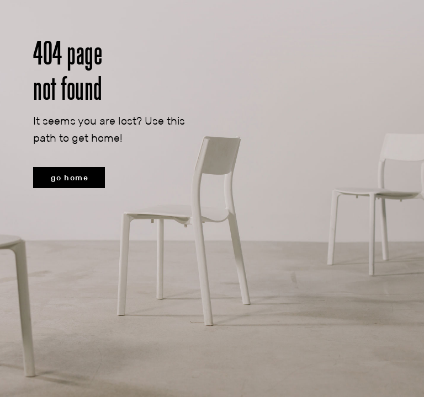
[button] (69, 177)
